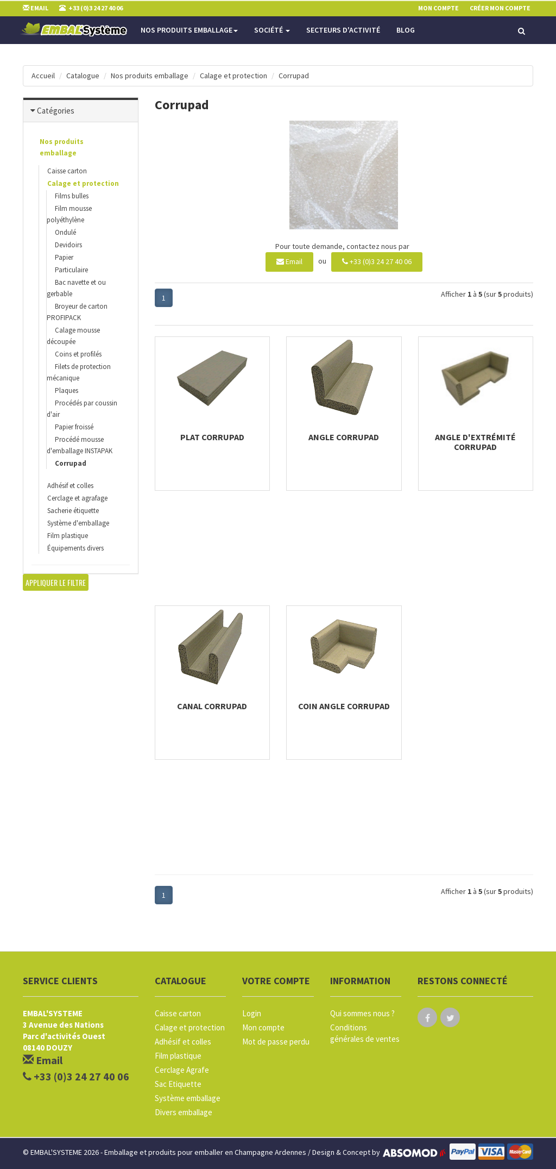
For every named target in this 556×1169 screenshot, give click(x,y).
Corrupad (294, 75)
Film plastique (67, 535)
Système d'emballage (78, 523)
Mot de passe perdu (275, 1041)
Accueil (43, 75)
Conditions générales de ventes (365, 1033)
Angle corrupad (343, 437)
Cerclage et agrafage (77, 498)
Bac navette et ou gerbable (76, 288)
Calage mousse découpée (73, 336)
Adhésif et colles (70, 485)
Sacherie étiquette (73, 510)
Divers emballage (183, 1112)
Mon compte (263, 1027)
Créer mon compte (500, 8)
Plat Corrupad (212, 437)
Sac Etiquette (178, 1084)
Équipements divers (75, 548)
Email (289, 261)
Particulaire (71, 269)
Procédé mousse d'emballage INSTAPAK (79, 445)
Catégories (55, 110)
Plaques (66, 390)
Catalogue (82, 75)
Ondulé (65, 232)
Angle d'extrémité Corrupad (475, 442)
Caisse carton (67, 171)
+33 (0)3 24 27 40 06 (377, 261)
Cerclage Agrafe (182, 1070)
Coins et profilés (78, 354)
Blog (405, 30)
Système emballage (187, 1098)
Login (251, 1013)
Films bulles (72, 196)
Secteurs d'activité (343, 30)
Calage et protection (233, 75)
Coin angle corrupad (344, 706)
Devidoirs (68, 244)
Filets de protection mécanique (79, 372)
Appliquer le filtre (56, 582)
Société (272, 30)
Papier (64, 257)
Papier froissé (74, 427)
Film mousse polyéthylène (69, 214)
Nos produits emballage (189, 30)
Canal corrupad (212, 706)
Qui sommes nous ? (362, 1013)
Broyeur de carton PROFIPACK (77, 312)
